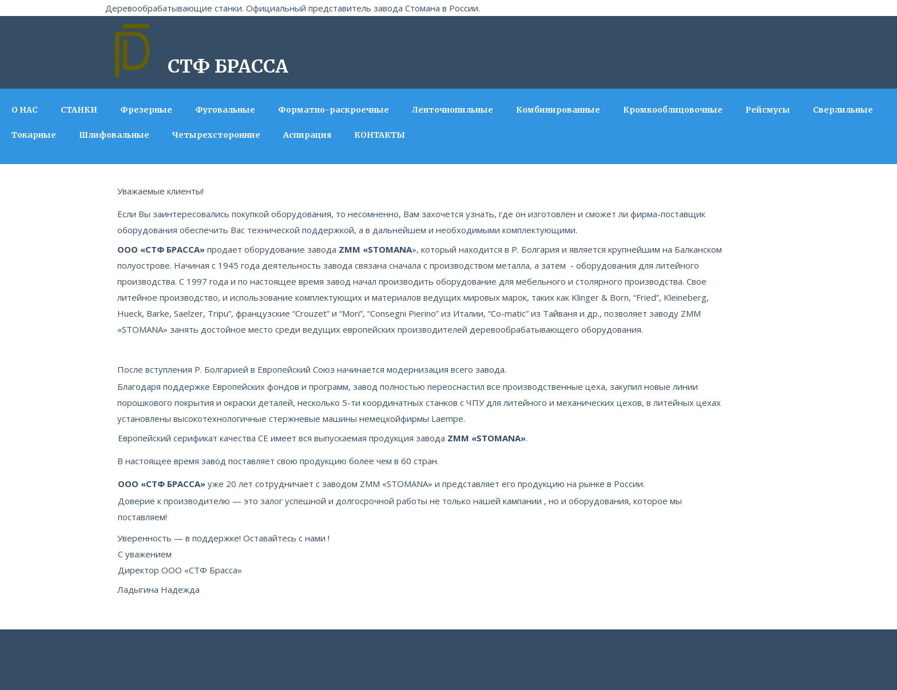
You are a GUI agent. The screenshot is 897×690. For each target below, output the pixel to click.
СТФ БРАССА (228, 66)
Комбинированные (558, 110)
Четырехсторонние (216, 135)
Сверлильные (843, 110)
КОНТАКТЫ (379, 135)
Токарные (33, 135)
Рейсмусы (767, 110)
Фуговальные (225, 110)
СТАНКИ (79, 110)
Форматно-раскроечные (333, 110)
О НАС (24, 110)
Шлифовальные (114, 135)
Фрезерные (146, 110)
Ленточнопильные (452, 110)
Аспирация (307, 135)
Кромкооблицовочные (673, 110)
